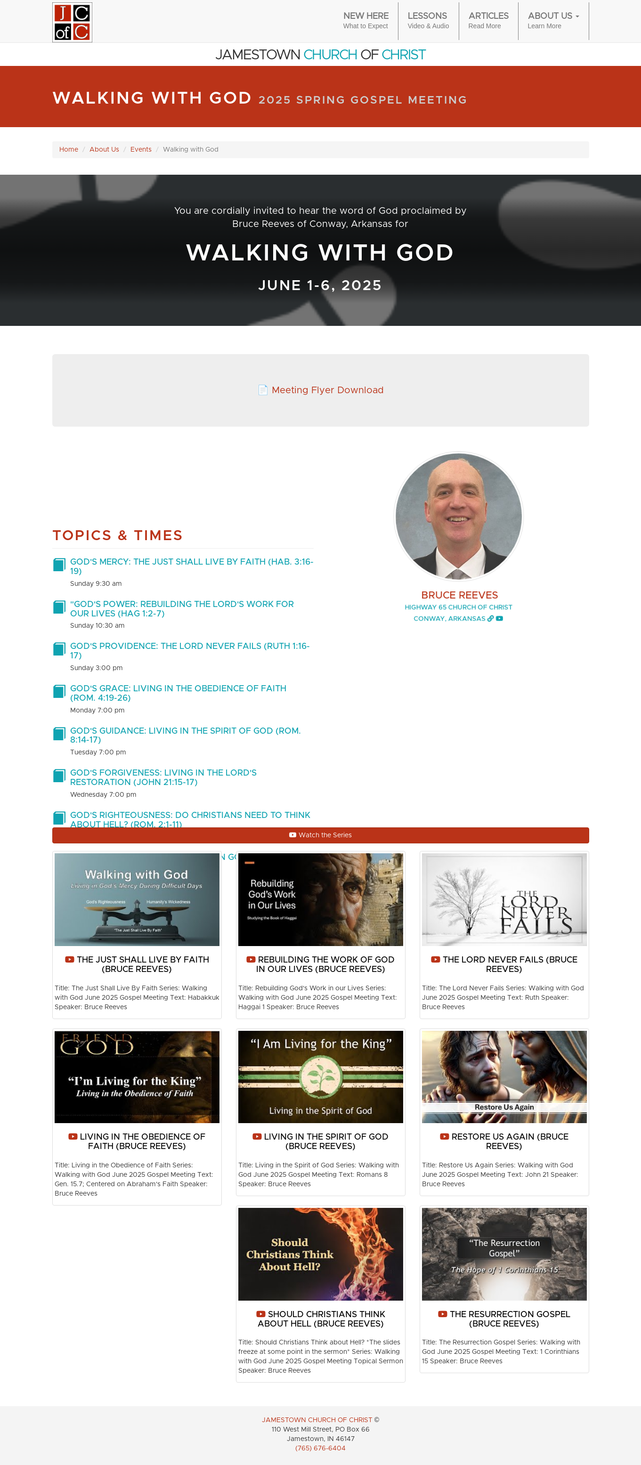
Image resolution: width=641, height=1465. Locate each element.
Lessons (428, 21)
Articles (489, 21)
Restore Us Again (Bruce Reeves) (504, 1142)
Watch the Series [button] (320, 835)
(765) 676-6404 (320, 1448)
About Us (104, 149)
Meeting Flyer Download (328, 390)
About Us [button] (553, 21)
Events (141, 149)
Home (68, 149)
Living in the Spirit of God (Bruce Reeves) (320, 1142)
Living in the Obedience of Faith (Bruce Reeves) (136, 1142)
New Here (366, 21)
